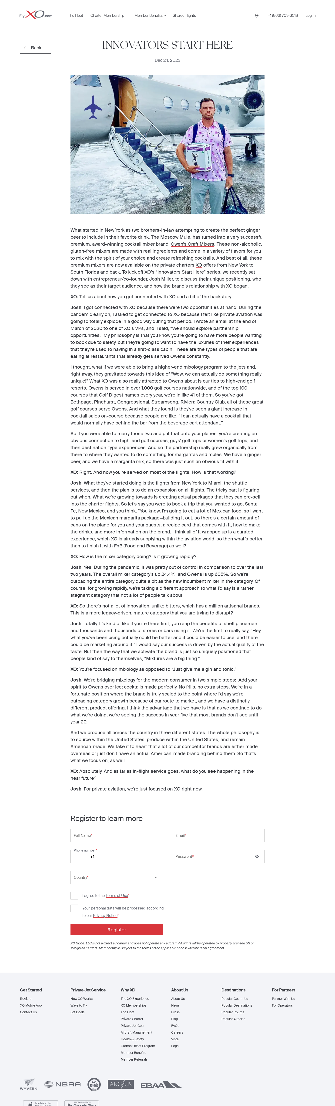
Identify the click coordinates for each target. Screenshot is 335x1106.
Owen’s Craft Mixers (192, 244)
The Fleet (75, 15)
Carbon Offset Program (138, 995)
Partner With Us (283, 947)
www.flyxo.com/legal (218, 1087)
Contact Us (28, 961)
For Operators (282, 954)
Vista (175, 988)
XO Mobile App (31, 954)
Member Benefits (148, 15)
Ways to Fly (78, 954)
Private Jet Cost (132, 974)
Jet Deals (77, 961)
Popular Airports (233, 968)
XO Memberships (133, 954)
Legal (175, 995)
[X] (303, 1091)
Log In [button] (310, 15)
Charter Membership (107, 15)
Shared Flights (184, 15)
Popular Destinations (236, 954)
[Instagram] (293, 1091)
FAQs (175, 974)
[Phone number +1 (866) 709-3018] (283, 15)
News (175, 954)
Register (26, 947)
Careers (177, 981)
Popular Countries (234, 947)
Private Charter (132, 968)
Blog (174, 968)
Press (175, 961)
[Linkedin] (313, 1091)
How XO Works (81, 947)
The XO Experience (135, 947)
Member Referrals (134, 1008)
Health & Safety (132, 988)
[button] (41, 938)
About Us (178, 947)
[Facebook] (284, 1091)
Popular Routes (232, 961)
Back (32, 48)
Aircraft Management (136, 981)
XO (199, 265)
